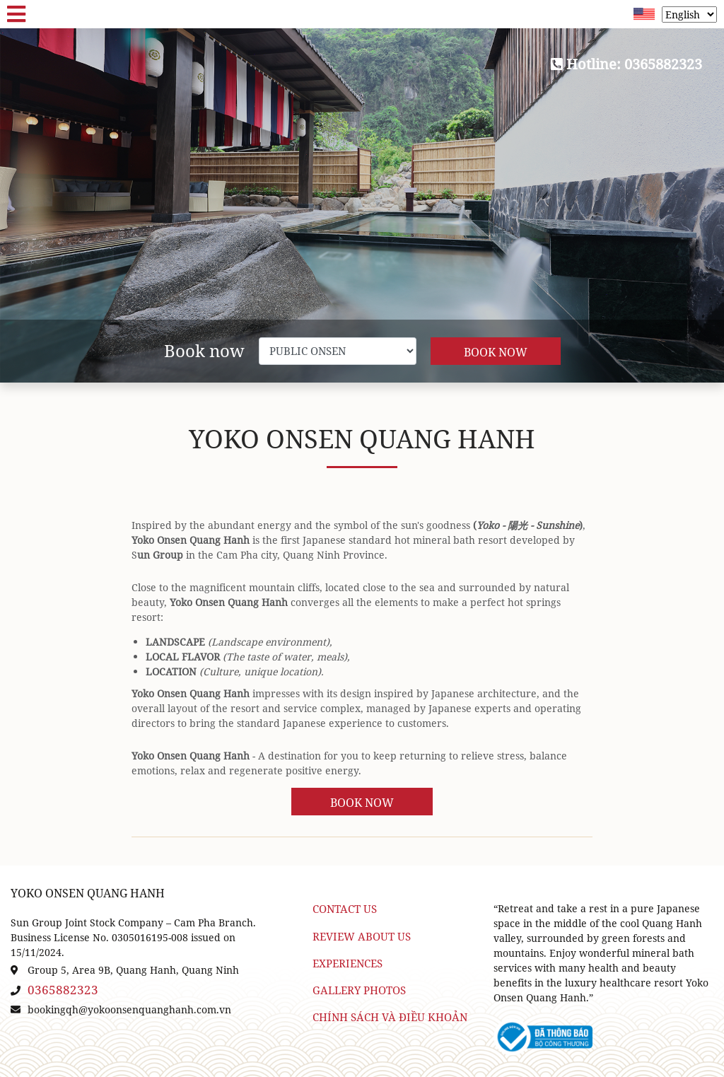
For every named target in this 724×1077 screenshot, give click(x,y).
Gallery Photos (359, 990)
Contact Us (345, 909)
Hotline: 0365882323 (626, 64)
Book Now (495, 352)
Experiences (348, 963)
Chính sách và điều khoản (390, 1017)
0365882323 (63, 990)
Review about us (362, 936)
